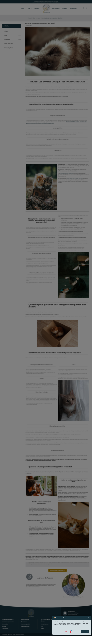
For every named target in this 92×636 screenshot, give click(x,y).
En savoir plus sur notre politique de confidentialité (63, 626)
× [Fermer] (88, 618)
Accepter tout (85, 631)
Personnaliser (75, 631)
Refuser (66, 631)
